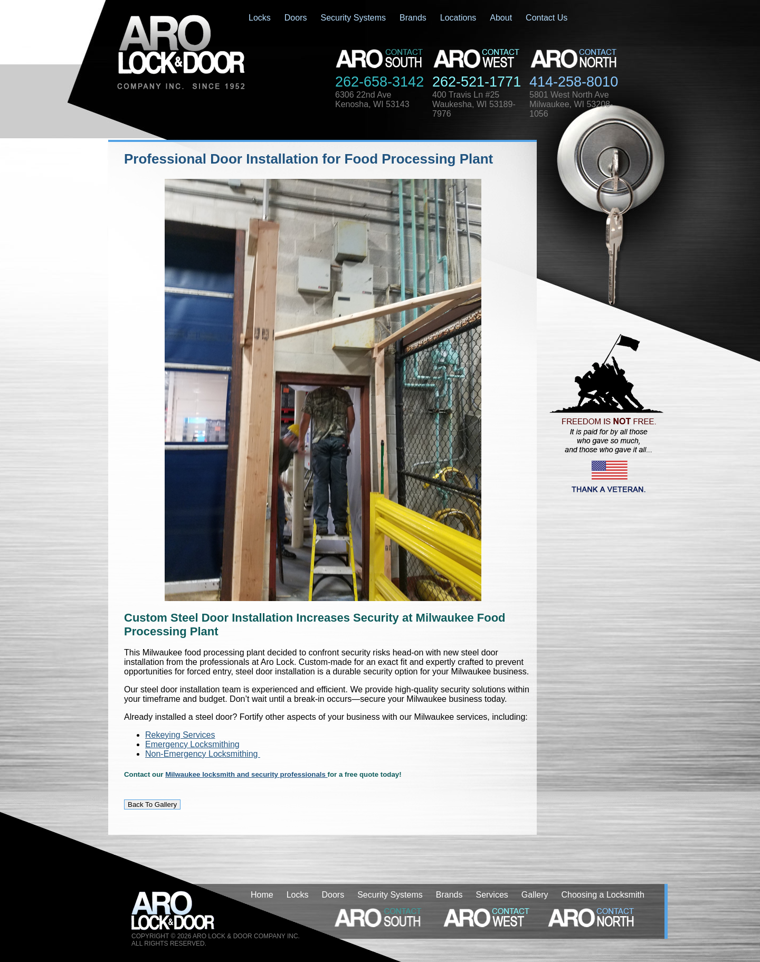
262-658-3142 (379, 82)
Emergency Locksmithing (192, 744)
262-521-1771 (476, 82)
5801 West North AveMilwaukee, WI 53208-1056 (571, 104)
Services (492, 894)
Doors (295, 17)
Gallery (534, 894)
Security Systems (353, 17)
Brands (413, 17)
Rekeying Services (180, 734)
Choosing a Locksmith (603, 894)
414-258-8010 (573, 82)
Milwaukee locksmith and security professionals (246, 774)
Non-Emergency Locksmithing (202, 753)
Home (262, 894)
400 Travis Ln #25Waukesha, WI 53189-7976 (474, 104)
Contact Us (546, 17)
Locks (260, 17)
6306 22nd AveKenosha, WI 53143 (372, 99)
